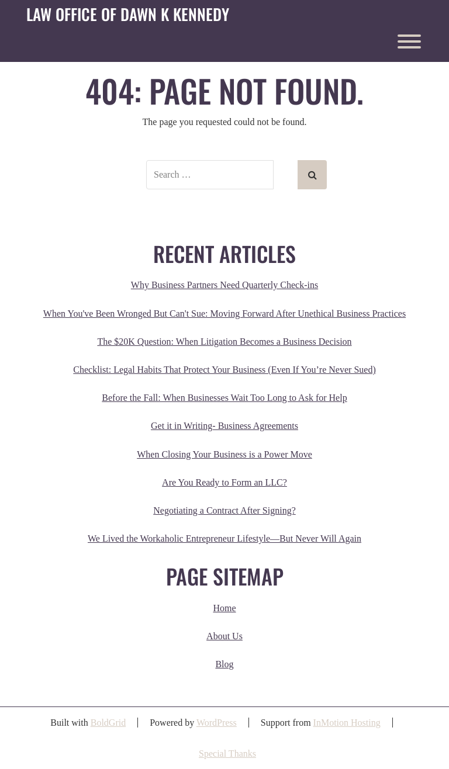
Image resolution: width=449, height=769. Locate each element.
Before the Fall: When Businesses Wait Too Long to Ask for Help (224, 398)
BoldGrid (108, 723)
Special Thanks (227, 753)
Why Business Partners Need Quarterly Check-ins (224, 285)
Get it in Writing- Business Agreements (224, 426)
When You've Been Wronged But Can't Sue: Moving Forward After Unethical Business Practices (224, 313)
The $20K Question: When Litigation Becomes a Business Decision (224, 342)
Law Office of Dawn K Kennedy (127, 14)
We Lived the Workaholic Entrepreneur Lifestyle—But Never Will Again (224, 538)
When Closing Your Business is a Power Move (224, 454)
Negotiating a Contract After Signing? (224, 510)
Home (224, 608)
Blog (224, 664)
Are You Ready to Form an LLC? (224, 482)
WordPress (216, 723)
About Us (224, 636)
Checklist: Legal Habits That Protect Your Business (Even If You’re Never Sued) (224, 370)
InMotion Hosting (347, 723)
